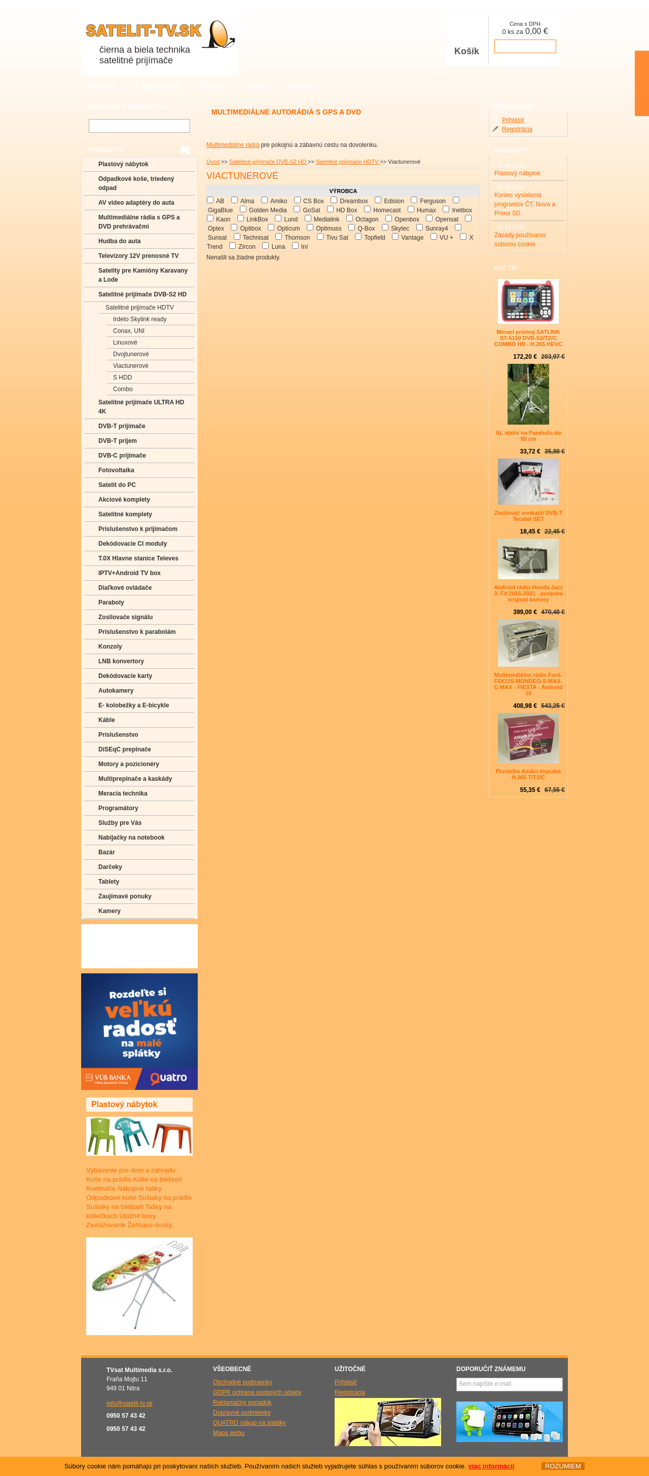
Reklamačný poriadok (242, 1402)
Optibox (250, 228)
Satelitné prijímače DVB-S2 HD (268, 162)
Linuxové (125, 342)
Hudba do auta (119, 241)
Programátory (118, 808)
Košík (467, 39)
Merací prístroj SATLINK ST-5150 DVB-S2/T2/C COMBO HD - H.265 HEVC (528, 338)
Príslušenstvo (118, 734)
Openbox (406, 219)
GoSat (311, 210)
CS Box (313, 201)
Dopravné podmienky (241, 1412)
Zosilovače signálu (125, 617)
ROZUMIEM (563, 1466)
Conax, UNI (129, 330)
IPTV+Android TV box (129, 573)
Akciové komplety (124, 499)
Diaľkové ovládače (125, 587)
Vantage (412, 237)
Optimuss (329, 228)
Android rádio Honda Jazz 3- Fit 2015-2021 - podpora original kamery (528, 593)
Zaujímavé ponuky (125, 896)
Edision (394, 201)
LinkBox (257, 219)
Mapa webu (228, 1432)
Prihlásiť (513, 120)
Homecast (387, 210)
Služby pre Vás (119, 822)
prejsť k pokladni (525, 46)
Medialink (327, 219)
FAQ (104, 931)
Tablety (108, 881)
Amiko (278, 201)
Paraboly (111, 602)
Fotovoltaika (116, 470)
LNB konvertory (121, 661)
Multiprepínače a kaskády (135, 778)
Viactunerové (131, 365)
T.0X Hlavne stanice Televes (138, 558)
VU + (446, 237)
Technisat (256, 237)
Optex (216, 228)
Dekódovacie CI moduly (132, 543)
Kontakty (301, 86)
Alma (247, 201)
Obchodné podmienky (242, 1382)
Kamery (109, 911)
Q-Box (366, 228)
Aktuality (212, 86)
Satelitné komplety (125, 514)
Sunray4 (436, 228)
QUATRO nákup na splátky (249, 1422)
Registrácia (517, 129)
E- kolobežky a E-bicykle (133, 705)
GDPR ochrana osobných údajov (257, 1392)
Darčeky (110, 867)
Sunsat (217, 237)
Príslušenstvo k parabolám (137, 631)
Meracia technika (123, 793)
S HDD (122, 377)
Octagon (366, 219)
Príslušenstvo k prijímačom (137, 529)
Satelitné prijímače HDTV (348, 162)
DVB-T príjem (117, 440)
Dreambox (354, 201)
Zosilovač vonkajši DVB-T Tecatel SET (528, 516)
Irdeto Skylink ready (139, 319)
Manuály (110, 960)
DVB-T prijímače (122, 426)
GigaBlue (220, 210)
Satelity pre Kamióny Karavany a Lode (143, 275)
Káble (106, 720)
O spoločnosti (156, 86)
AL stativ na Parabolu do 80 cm (528, 436)
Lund (291, 219)
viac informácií (491, 1466)
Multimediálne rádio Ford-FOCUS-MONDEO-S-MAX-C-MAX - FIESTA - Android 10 (528, 684)
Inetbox (462, 210)
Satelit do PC (117, 484)
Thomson (297, 237)
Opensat (447, 219)
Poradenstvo (116, 946)
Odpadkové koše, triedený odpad (136, 183)
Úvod (213, 162)
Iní (304, 246)
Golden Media (268, 210)
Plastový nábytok (123, 164)
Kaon (223, 219)
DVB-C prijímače (122, 455)
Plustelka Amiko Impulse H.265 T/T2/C (528, 774)
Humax (426, 210)
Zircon (247, 246)
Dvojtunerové (131, 354)
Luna (278, 246)
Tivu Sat (337, 237)
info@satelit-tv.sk (129, 1403)
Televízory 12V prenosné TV (138, 255)
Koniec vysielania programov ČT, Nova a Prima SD (524, 204)
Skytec (400, 228)
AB (220, 201)
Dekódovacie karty (125, 675)
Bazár (106, 852)
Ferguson (433, 201)
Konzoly (110, 646)
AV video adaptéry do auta (136, 202)
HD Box (346, 210)
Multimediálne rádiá (232, 144)
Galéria (256, 86)
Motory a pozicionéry (128, 764)
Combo (123, 389)
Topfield (374, 237)
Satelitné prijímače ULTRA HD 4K (141, 407)
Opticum (288, 228)
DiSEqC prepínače (124, 749)
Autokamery (115, 690)
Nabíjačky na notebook (131, 837)
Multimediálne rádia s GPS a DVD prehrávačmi (139, 222)
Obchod (102, 86)
